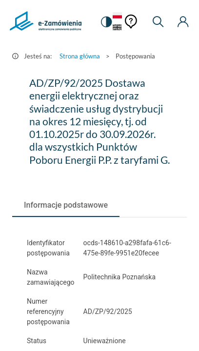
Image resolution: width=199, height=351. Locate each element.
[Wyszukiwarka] (158, 22)
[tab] (65, 205)
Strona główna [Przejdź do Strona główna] (80, 56)
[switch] (106, 22)
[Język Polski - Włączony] (117, 16)
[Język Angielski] (117, 28)
